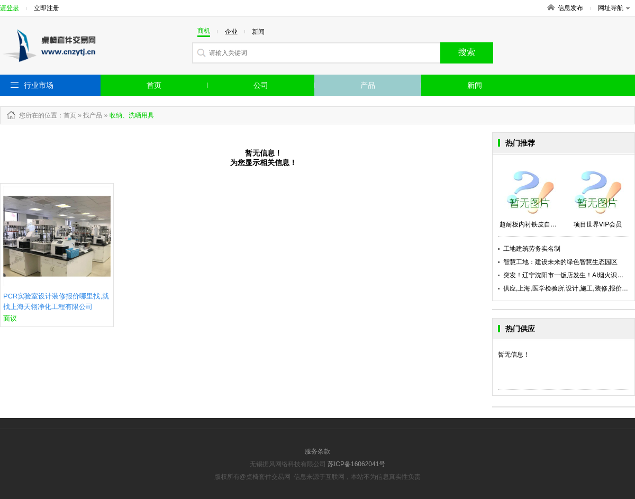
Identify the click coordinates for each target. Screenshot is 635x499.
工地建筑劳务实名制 (531, 248)
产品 (367, 85)
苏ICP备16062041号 (356, 464)
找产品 (92, 115)
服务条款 (317, 451)
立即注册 (46, 8)
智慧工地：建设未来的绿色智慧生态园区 (560, 262)
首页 (154, 85)
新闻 (474, 85)
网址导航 (614, 8)
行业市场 (38, 85)
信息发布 (570, 8)
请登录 (9, 8)
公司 (260, 85)
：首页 (66, 115)
